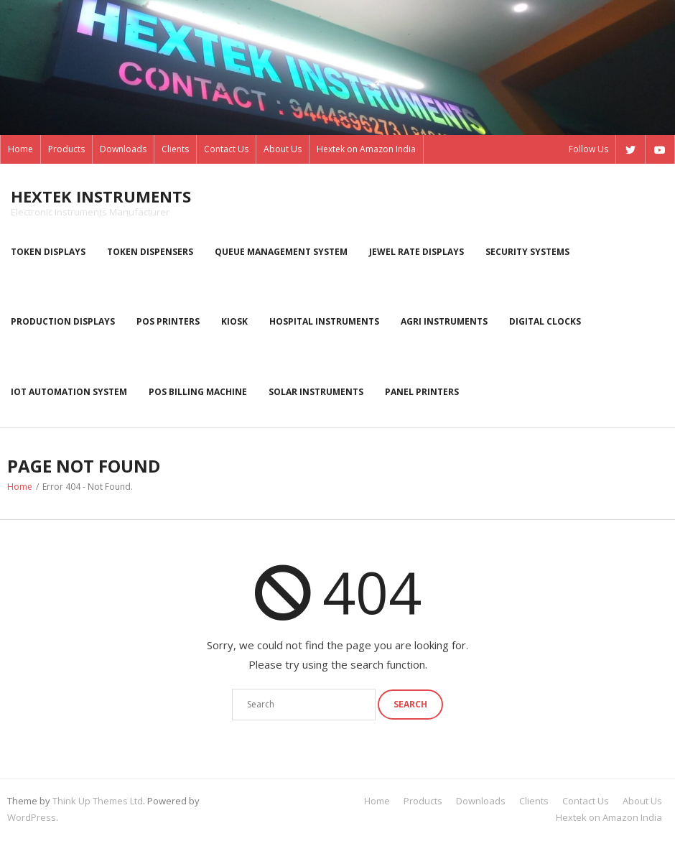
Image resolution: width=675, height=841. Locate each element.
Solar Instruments (316, 392)
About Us (283, 149)
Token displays (48, 252)
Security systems (527, 252)
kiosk (234, 321)
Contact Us (226, 149)
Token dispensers (150, 252)
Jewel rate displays (416, 252)
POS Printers (168, 321)
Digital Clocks (545, 321)
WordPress (31, 817)
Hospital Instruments (324, 321)
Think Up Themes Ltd (97, 800)
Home (20, 149)
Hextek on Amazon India (366, 149)
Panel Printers (422, 392)
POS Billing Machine (198, 392)
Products (66, 149)
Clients (175, 149)
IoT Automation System (69, 392)
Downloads (123, 149)
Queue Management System (281, 252)
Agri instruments (444, 321)
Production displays (63, 321)
